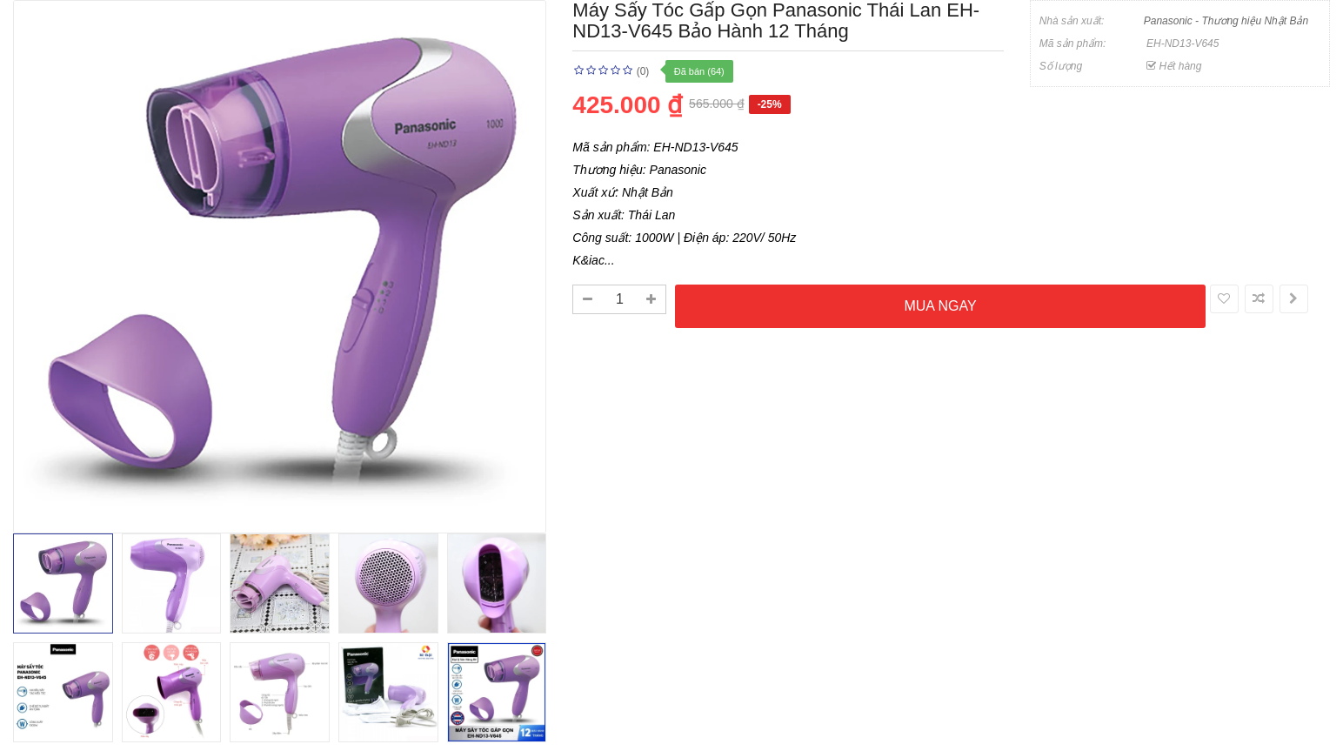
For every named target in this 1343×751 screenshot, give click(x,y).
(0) (643, 71)
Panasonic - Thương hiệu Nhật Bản (1226, 21)
